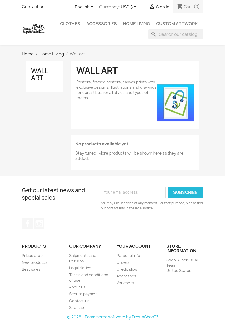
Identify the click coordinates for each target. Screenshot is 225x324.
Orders (123, 262)
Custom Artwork (177, 24)
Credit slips (127, 269)
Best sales (31, 269)
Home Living (136, 24)
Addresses (126, 276)
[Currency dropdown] (129, 7)
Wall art (39, 74)
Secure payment (84, 293)
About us (77, 287)
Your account (134, 246)
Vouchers (125, 282)
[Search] (175, 34)
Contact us (33, 6)
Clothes (70, 24)
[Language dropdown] (85, 7)
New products (34, 262)
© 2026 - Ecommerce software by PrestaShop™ (112, 317)
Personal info (128, 255)
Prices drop (32, 255)
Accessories (101, 24)
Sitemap (76, 307)
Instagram (39, 223)
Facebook (27, 223)
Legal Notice (80, 267)
